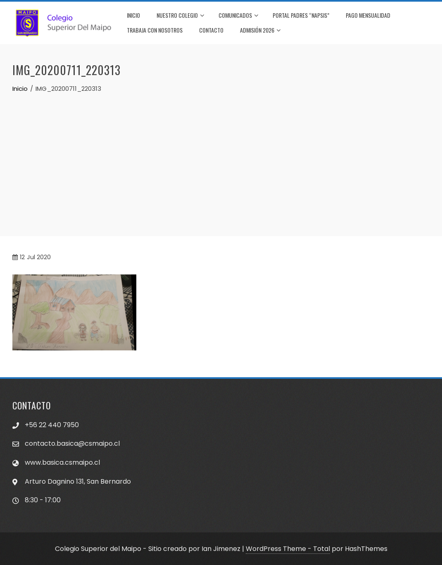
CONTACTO (211, 30)
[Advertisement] (221, 155)
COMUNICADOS (238, 15)
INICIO (133, 15)
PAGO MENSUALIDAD (368, 15)
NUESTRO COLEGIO (180, 15)
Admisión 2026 (260, 30)
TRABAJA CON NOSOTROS (155, 30)
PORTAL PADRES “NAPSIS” (301, 15)
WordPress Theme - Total (288, 548)
